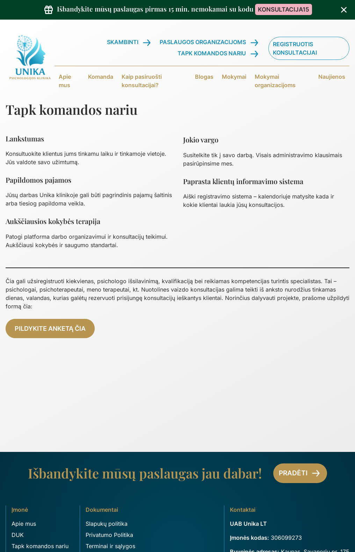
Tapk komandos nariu (212, 53)
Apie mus (65, 81)
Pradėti (300, 473)
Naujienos (331, 76)
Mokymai (234, 76)
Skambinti (122, 42)
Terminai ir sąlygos (110, 546)
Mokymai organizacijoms (275, 81)
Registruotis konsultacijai (295, 48)
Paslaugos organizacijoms (203, 42)
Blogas (204, 76)
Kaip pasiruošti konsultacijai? (142, 81)
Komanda (100, 76)
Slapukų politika (107, 523)
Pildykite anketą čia (50, 328)
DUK (18, 534)
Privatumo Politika (109, 534)
